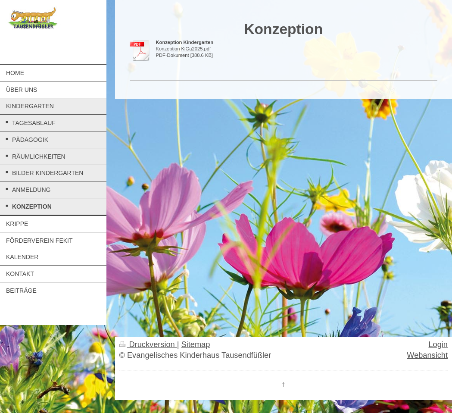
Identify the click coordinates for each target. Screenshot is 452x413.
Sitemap (195, 344)
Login (438, 344)
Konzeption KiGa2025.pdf (183, 48)
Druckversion (148, 344)
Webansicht (427, 355)
